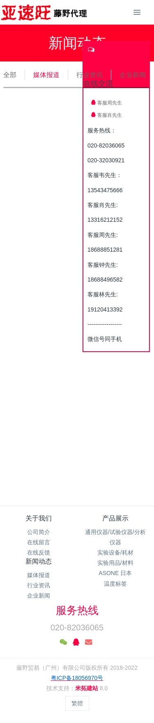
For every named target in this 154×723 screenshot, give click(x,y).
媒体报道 (46, 74)
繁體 (77, 703)
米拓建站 (87, 688)
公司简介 (38, 532)
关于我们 (38, 518)
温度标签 (115, 583)
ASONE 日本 (115, 573)
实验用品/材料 (115, 562)
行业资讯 (89, 74)
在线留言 (38, 542)
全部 (9, 74)
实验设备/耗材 (115, 552)
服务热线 (77, 610)
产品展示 (115, 518)
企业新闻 (133, 74)
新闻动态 (38, 561)
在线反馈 (38, 552)
